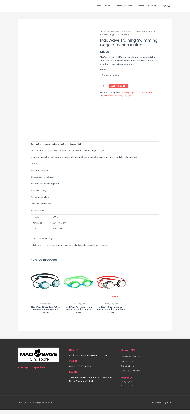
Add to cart (118, 86)
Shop (107, 5)
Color (103, 69)
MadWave (109, 96)
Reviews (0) (77, 144)
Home (98, 5)
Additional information (56, 144)
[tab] (36, 144)
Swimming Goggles (115, 31)
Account (152, 5)
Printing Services (124, 5)
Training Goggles (133, 31)
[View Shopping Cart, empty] (166, 6)
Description (36, 144)
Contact (140, 5)
